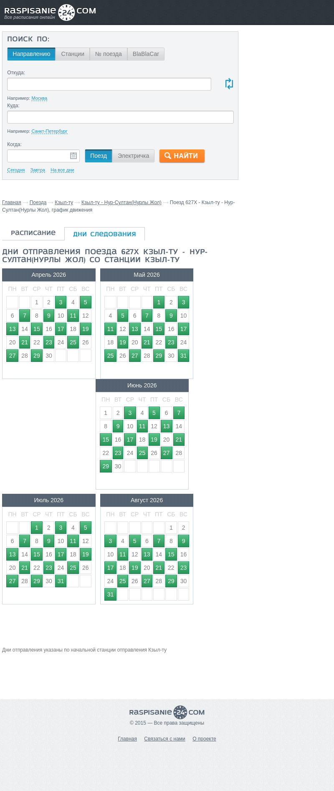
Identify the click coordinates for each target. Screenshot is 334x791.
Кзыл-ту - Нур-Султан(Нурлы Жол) (121, 202)
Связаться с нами (164, 739)
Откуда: (16, 73)
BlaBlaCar (145, 54)
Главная (11, 202)
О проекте (204, 739)
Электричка (133, 155)
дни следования (104, 234)
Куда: (13, 106)
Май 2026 (114, 274)
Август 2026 (114, 389)
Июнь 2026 (190, 274)
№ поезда (108, 54)
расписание (33, 233)
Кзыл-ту (64, 202)
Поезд (98, 155)
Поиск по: (28, 39)
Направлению (31, 54)
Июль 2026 (38, 389)
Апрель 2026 (37, 274)
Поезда (38, 202)
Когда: (14, 144)
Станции (72, 54)
